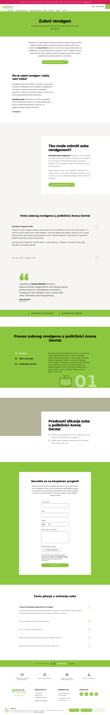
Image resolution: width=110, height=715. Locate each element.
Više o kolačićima (99, 710)
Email (43, 570)
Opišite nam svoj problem (49, 589)
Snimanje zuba (18, 101)
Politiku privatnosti (62, 615)
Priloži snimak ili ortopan (48, 605)
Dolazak (23, 378)
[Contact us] (107, 6)
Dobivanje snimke (28, 388)
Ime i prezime (45, 561)
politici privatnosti (39, 712)
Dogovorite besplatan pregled (55, 63)
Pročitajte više (17, 113)
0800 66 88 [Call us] (98, 6)
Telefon (43, 579)
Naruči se (55, 624)
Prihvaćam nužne (86, 710)
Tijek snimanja (26, 383)
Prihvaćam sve (74, 710)
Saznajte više (87, 2)
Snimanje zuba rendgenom (59, 180)
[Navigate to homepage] (8, 9)
